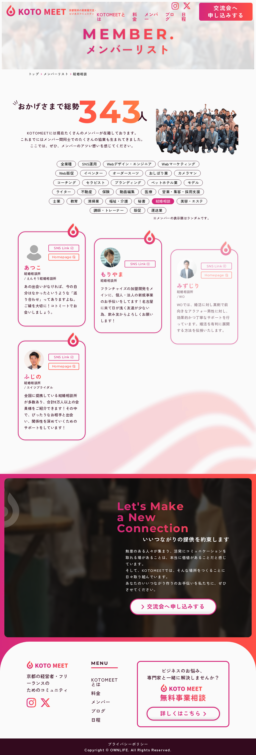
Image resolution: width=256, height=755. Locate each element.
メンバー (100, 702)
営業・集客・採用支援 (181, 191)
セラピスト (95, 182)
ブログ (98, 711)
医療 (148, 191)
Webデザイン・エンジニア (129, 164)
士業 (56, 201)
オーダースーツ (126, 173)
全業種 (66, 164)
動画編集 (127, 191)
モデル (193, 182)
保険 (106, 191)
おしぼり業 (158, 173)
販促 (137, 210)
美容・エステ (192, 201)
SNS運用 (89, 164)
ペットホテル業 (164, 182)
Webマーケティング (178, 164)
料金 (96, 693)
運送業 (156, 210)
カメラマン (187, 173)
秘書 (141, 201)
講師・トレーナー (109, 210)
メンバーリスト (56, 74)
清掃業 (93, 201)
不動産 (86, 191)
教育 (74, 201)
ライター (63, 191)
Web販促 (66, 173)
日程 (96, 720)
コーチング (66, 182)
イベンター (93, 173)
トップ (33, 74)
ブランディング (128, 182)
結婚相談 (163, 201)
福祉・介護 (118, 201)
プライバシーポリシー (128, 744)
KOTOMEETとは (104, 682)
